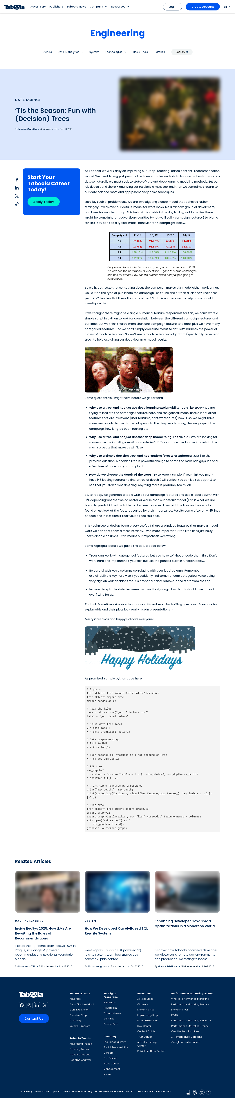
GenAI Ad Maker (79, 1009)
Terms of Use (42, 1091)
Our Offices (110, 1058)
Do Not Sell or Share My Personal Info (114, 1091)
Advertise (75, 999)
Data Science (28, 99)
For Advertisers (80, 993)
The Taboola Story (115, 1042)
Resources (118, 6)
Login (172, 7)
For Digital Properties (111, 995)
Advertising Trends (81, 1044)
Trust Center (144, 1037)
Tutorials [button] (159, 52)
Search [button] (182, 52)
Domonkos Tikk (26, 966)
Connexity (75, 1020)
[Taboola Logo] (14, 7)
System (90, 920)
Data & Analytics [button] (68, 52)
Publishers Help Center (151, 1051)
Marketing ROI (179, 1009)
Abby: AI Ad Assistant (82, 1004)
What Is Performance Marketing (190, 999)
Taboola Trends (80, 1038)
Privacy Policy (163, 1091)
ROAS (174, 1015)
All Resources (145, 999)
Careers (108, 1053)
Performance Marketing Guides (192, 993)
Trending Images (80, 1054)
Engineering (117, 33)
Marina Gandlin (27, 129)
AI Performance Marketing (186, 1037)
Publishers (56, 6)
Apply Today (43, 201)
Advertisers (38, 6)
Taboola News (76, 6)
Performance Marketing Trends (190, 1026)
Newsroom (110, 1008)
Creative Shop (78, 1015)
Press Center (111, 1063)
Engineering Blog (147, 1015)
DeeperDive (111, 1024)
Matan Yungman (97, 966)
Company (96, 6)
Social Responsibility (116, 1047)
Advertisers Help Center (147, 1044)
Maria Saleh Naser (168, 966)
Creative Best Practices (185, 1031)
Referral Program (80, 1026)
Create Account (202, 7)
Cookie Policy (25, 1091)
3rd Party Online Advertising (78, 1091)
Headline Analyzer (80, 1060)
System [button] (94, 52)
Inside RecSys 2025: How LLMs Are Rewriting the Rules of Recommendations (43, 933)
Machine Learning (29, 920)
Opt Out (56, 1091)
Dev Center (144, 1026)
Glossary (142, 1004)
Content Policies (147, 1031)
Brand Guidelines (147, 1020)
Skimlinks (109, 1018)
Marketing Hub (146, 1009)
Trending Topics (79, 1049)
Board (107, 1074)
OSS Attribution (145, 1091)
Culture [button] (47, 52)
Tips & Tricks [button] (141, 52)
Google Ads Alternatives (185, 1042)
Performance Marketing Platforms (191, 1020)
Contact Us (33, 1018)
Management (112, 1069)
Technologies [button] (113, 52)
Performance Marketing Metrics (190, 1004)
